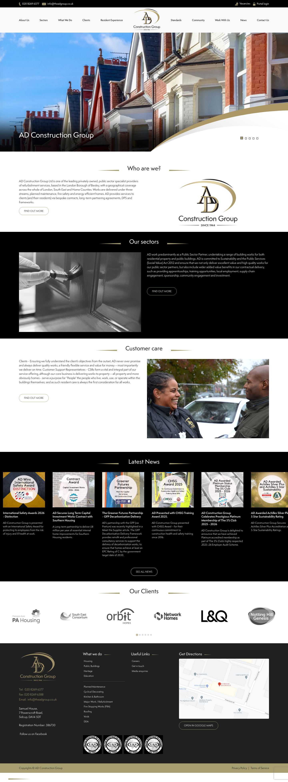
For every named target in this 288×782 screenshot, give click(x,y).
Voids (86, 716)
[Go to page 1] (137, 635)
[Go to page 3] (142, 635)
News (243, 20)
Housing (88, 660)
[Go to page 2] (140, 635)
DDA (86, 721)
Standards (176, 20)
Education (89, 675)
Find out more (34, 211)
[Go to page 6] (151, 635)
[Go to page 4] (145, 635)
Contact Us (263, 20)
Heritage (88, 670)
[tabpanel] (144, 92)
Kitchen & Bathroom (94, 696)
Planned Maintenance (94, 686)
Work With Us (222, 20)
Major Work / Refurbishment (98, 701)
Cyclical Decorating (93, 691)
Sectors (44, 20)
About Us (24, 20)
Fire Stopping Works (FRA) (97, 706)
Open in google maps (198, 725)
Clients (86, 20)
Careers (136, 660)
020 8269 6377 (34, 689)
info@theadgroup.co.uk (42, 699)
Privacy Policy (239, 768)
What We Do (65, 20)
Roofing (88, 711)
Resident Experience (112, 20)
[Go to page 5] (148, 635)
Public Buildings (92, 665)
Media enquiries (140, 670)
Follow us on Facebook (33, 734)
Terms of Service (260, 768)
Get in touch (138, 665)
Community (198, 20)
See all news (144, 571)
